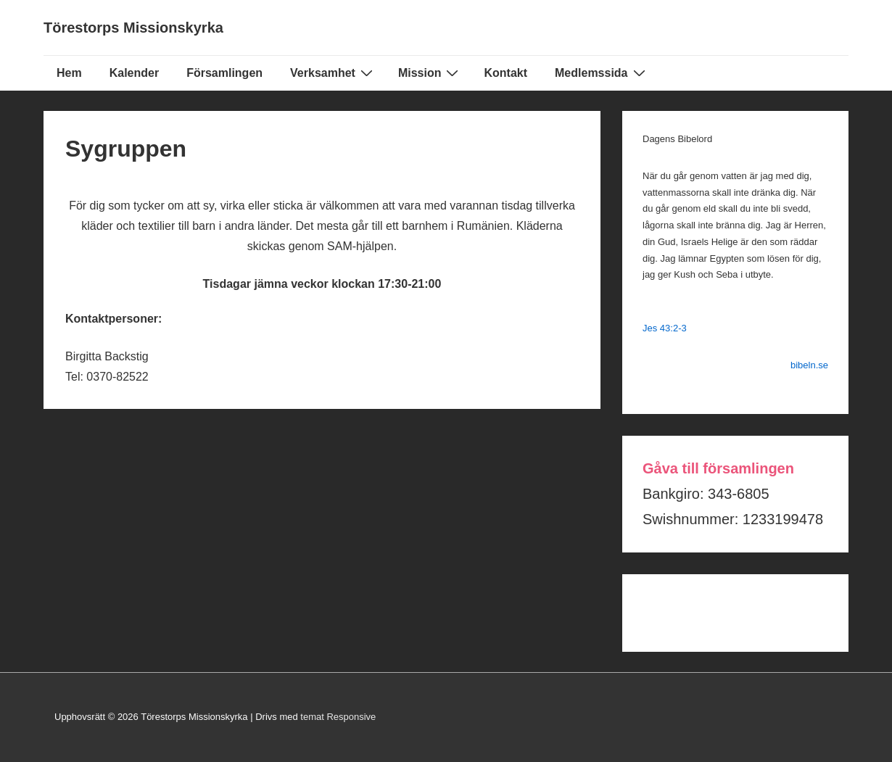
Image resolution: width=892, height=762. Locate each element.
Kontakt (505, 73)
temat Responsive (338, 716)
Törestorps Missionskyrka (133, 28)
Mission (430, 72)
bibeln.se (809, 365)
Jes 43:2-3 (665, 328)
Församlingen (224, 73)
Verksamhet (333, 72)
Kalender (134, 73)
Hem (69, 73)
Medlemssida (601, 72)
